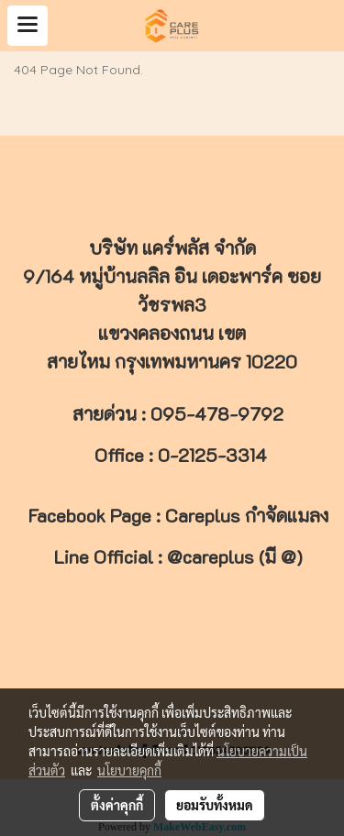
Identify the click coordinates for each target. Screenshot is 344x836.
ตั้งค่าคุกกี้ (117, 805)
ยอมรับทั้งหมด (214, 805)
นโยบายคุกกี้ (129, 770)
